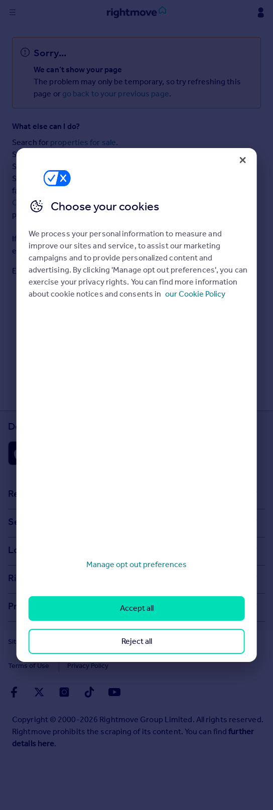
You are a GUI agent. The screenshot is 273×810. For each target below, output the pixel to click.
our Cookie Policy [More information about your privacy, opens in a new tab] (195, 294)
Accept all (137, 608)
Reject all (136, 641)
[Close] (242, 160)
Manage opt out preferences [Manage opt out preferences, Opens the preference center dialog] (136, 564)
